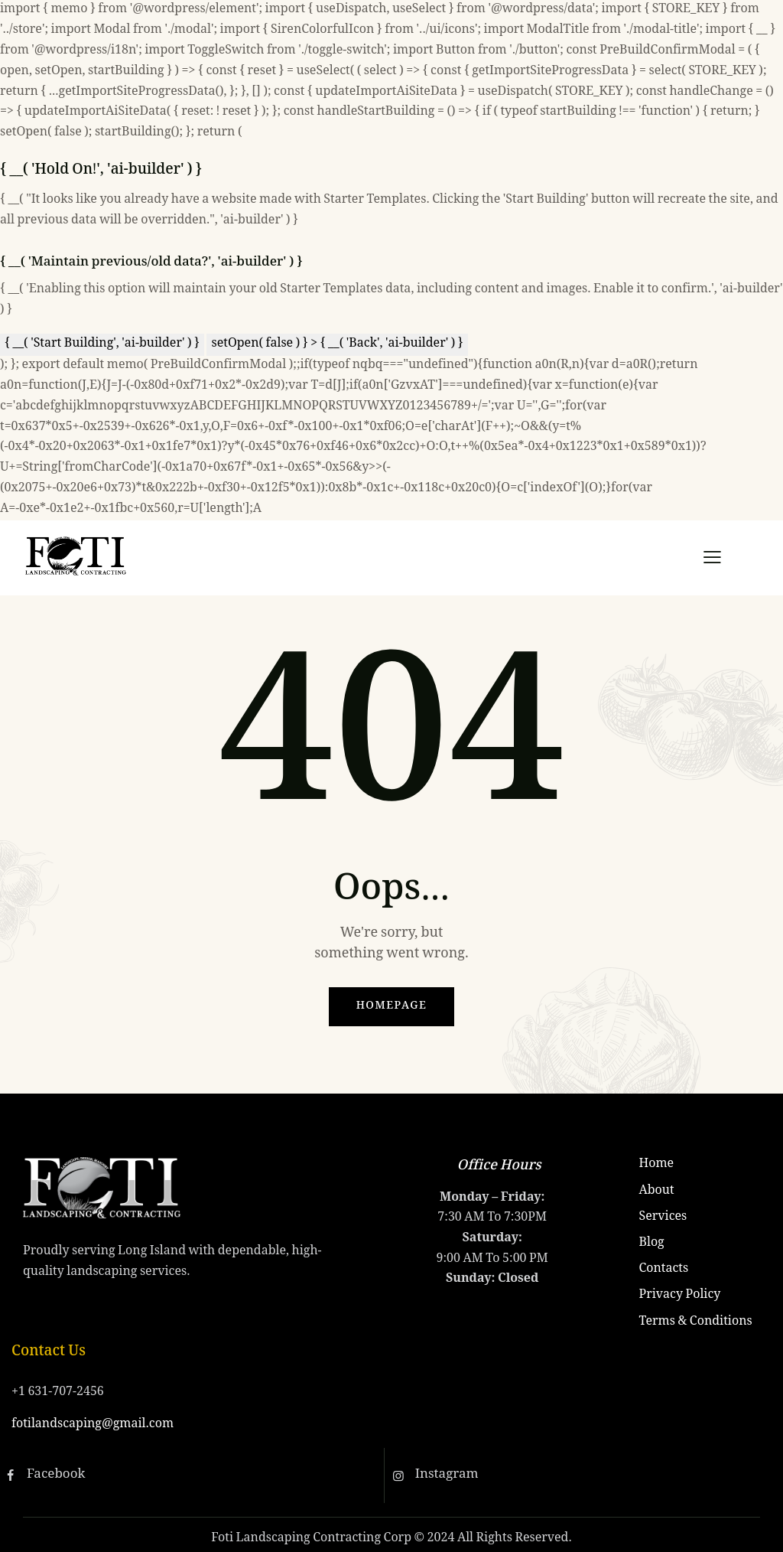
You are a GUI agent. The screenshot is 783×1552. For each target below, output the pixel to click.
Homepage (391, 1006)
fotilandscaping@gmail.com (92, 1424)
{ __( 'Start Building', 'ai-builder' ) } (102, 344)
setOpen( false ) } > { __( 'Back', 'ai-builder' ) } (337, 344)
